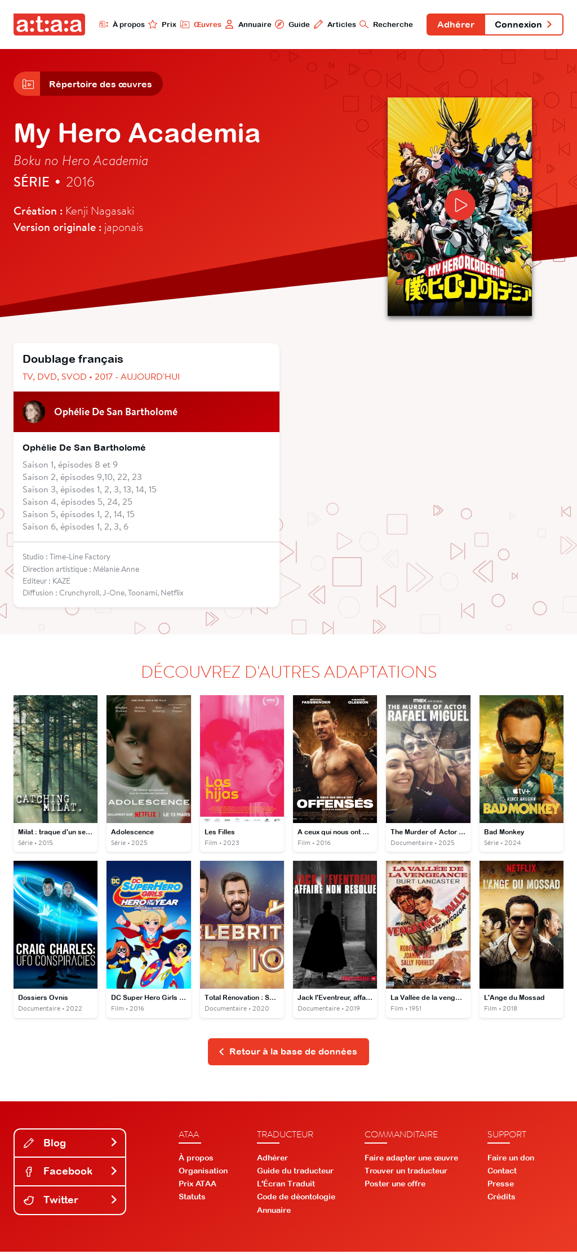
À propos (118, 24)
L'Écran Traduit (286, 1186)
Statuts (192, 1199)
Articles (331, 24)
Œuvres (197, 24)
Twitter (71, 1202)
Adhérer (453, 25)
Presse (500, 1186)
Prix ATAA (197, 1186)
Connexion (523, 25)
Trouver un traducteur (406, 1172)
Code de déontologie (296, 1199)
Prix (159, 24)
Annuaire (244, 24)
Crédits (501, 1199)
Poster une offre (395, 1186)
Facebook (71, 1174)
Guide (289, 24)
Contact (502, 1172)
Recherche (383, 24)
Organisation (203, 1172)
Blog (71, 1145)
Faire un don (510, 1159)
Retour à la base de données (287, 1053)
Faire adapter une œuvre (411, 1159)
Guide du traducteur (295, 1172)
